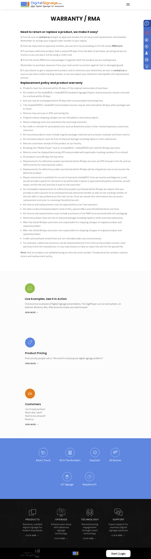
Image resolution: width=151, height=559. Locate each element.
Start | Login (118, 553)
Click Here (31, 535)
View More (30, 312)
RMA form (117, 45)
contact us (44, 37)
